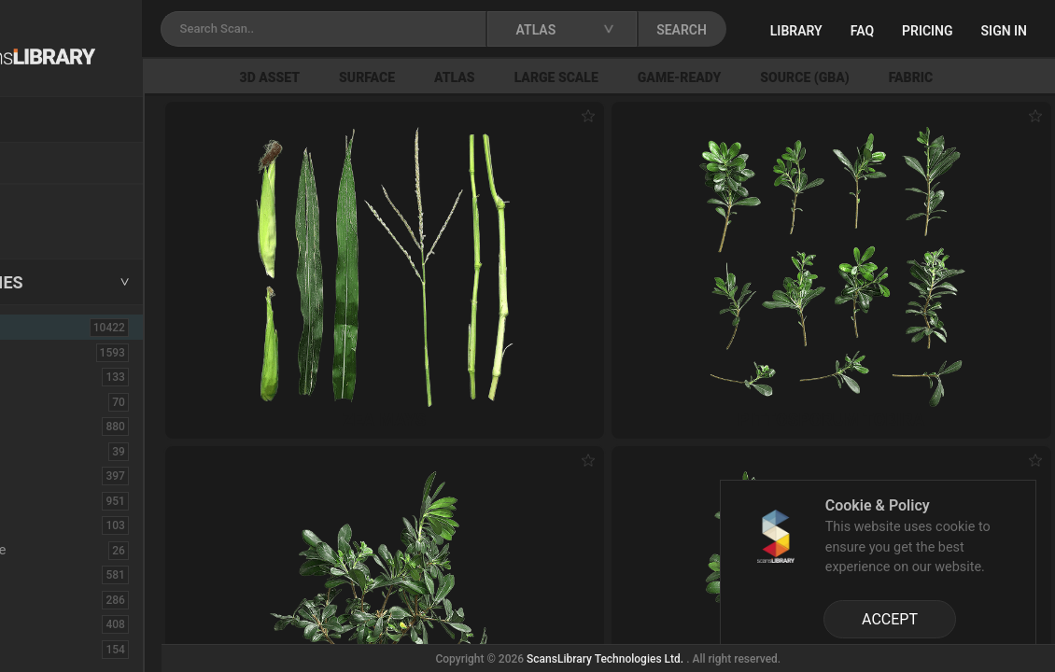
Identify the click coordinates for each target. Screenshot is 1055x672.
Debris (44, 524)
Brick (40, 401)
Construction (64, 500)
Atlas (559, 77)
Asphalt (48, 376)
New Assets (61, 202)
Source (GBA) (909, 77)
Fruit (38, 648)
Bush (40, 425)
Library (891, 30)
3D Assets (56, 351)
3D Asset (375, 77)
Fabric (43, 574)
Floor (40, 599)
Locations (55, 164)
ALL (39, 326)
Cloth (40, 450)
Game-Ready (784, 77)
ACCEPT (890, 619)
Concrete (52, 475)
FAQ (956, 30)
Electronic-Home (76, 549)
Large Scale (661, 77)
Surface (471, 77)
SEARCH (806, 29)
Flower (45, 623)
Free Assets (61, 227)
